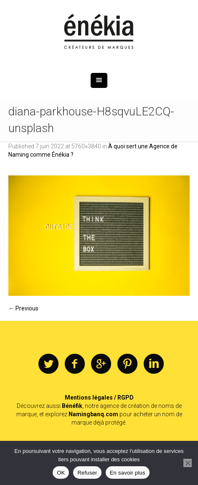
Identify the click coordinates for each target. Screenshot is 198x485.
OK (61, 473)
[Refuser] (187, 463)
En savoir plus (127, 473)
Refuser (87, 473)
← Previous (23, 308)
